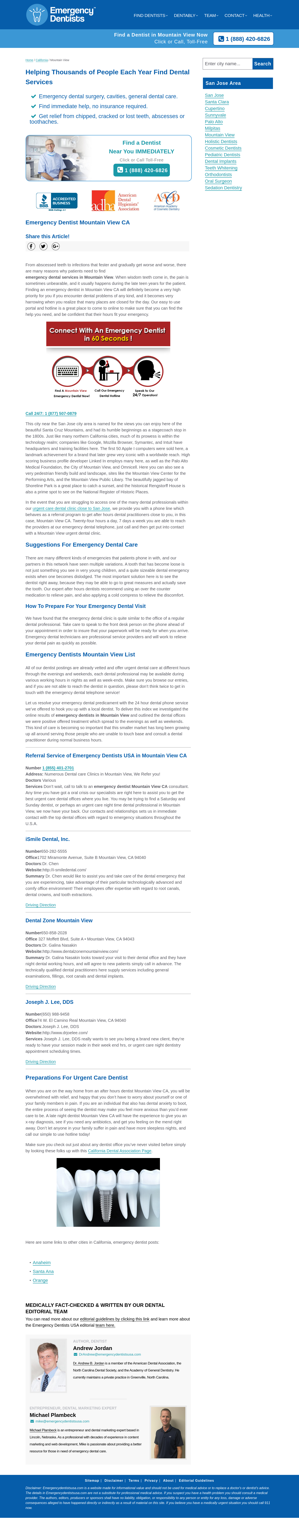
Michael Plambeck (43, 1430)
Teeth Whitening (221, 168)
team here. (106, 1325)
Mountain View (220, 134)
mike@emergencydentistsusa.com (59, 1421)
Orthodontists (218, 174)
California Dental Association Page (119, 1151)
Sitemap (92, 1480)
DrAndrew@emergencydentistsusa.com (107, 1354)
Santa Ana (43, 1271)
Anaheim (42, 1262)
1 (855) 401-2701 (58, 768)
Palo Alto (214, 121)
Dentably (184, 15)
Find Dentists (149, 15)
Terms (134, 1480)
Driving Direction (41, 905)
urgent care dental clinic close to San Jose (71, 508)
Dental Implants (221, 161)
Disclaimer (114, 1480)
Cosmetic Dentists (223, 148)
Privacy (151, 1480)
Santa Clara (217, 101)
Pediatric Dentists (222, 154)
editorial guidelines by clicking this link (114, 1319)
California (42, 60)
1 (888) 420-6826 (243, 39)
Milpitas (212, 128)
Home (29, 60)
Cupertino (215, 108)
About (168, 1480)
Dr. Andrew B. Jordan (88, 1363)
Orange (40, 1280)
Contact (234, 15)
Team (210, 15)
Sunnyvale (215, 115)
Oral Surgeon (218, 181)
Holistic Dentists (221, 141)
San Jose (214, 95)
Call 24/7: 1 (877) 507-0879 (51, 413)
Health (261, 15)
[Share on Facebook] (31, 246)
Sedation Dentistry (223, 187)
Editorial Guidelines (196, 1480)
